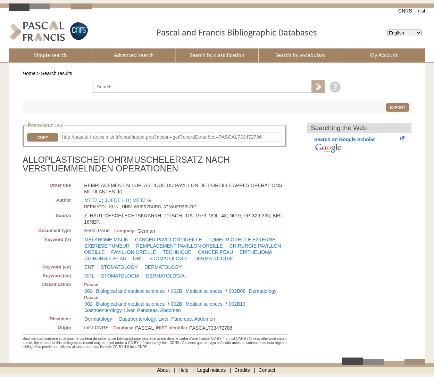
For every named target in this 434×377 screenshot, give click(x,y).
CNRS (405, 11)
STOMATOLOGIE (168, 258)
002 (88, 291)
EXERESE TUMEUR (107, 246)
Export (397, 107)
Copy (42, 137)
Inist (420, 11)
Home (29, 73)
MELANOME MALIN (106, 239)
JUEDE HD (117, 200)
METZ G (142, 200)
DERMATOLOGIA (165, 276)
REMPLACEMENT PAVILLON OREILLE (179, 246)
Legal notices (211, 370)
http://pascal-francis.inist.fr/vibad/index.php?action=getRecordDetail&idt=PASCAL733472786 (162, 137)
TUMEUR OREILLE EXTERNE (241, 239)
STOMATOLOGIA (120, 276)
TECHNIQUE (177, 252)
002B (176, 291)
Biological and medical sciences (130, 291)
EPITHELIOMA (256, 252)
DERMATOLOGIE (213, 258)
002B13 (237, 304)
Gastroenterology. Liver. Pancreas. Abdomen (132, 310)
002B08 (237, 291)
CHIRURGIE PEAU (105, 258)
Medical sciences (204, 291)
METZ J (92, 200)
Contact (267, 370)
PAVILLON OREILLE (133, 252)
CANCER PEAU (215, 252)
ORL (138, 258)
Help (183, 370)
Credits (242, 370)
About (163, 370)
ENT (89, 267)
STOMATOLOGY (119, 267)
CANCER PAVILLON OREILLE (168, 239)
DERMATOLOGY (163, 267)
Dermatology (262, 291)
